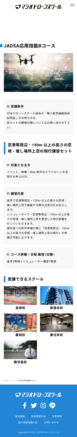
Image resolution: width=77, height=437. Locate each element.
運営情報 (20, 416)
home (6, 380)
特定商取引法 (38, 416)
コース (13, 380)
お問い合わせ (51, 422)
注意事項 (57, 416)
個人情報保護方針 (28, 422)
